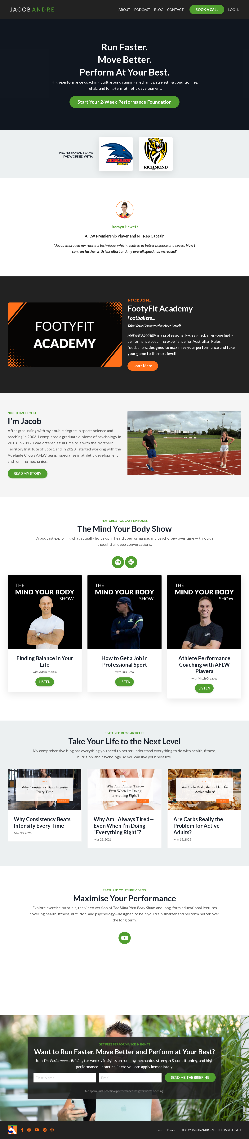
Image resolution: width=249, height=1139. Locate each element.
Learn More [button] (143, 366)
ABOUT (124, 9)
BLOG (158, 9)
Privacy (171, 1130)
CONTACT (175, 9)
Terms (158, 1130)
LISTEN (44, 681)
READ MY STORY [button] (27, 473)
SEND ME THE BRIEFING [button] (164, 1092)
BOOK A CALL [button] (207, 9)
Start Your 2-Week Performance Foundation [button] (124, 102)
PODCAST (142, 9)
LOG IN (233, 9)
